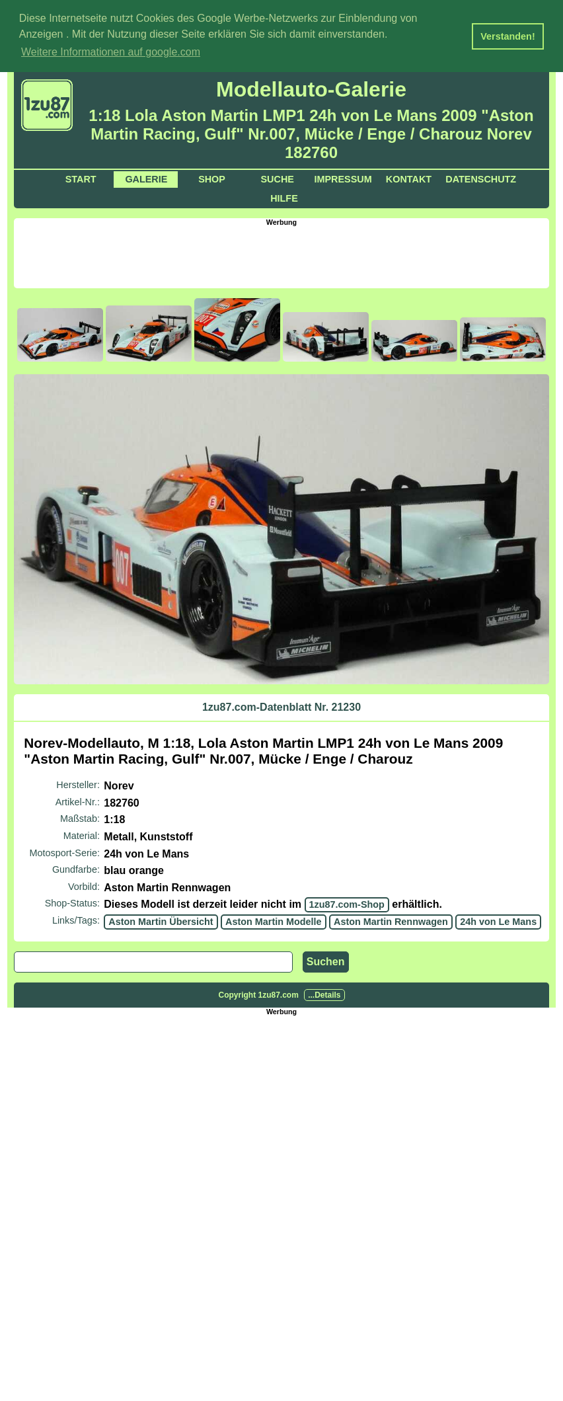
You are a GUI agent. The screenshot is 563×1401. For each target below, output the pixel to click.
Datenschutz (480, 178)
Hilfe (284, 197)
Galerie (146, 178)
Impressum (343, 178)
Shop (211, 178)
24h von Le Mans (498, 920)
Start (80, 178)
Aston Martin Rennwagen (391, 920)
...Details (324, 993)
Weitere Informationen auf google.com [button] (110, 52)
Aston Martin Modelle (273, 920)
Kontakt (409, 178)
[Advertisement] (281, 255)
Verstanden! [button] (507, 36)
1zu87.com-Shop (347, 904)
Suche (277, 178)
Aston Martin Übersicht (160, 920)
